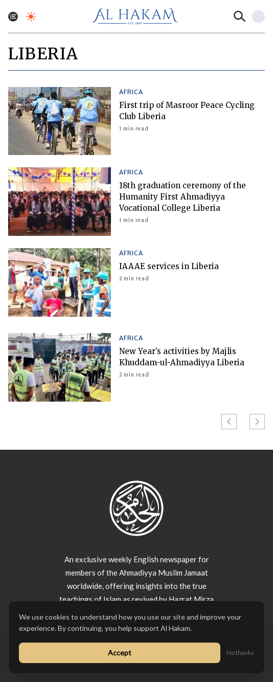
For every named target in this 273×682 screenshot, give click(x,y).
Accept (119, 652)
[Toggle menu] (13, 16)
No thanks (240, 652)
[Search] (240, 16)
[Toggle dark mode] (31, 16)
